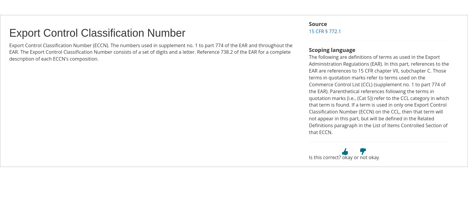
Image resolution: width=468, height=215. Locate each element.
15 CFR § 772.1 (325, 31)
